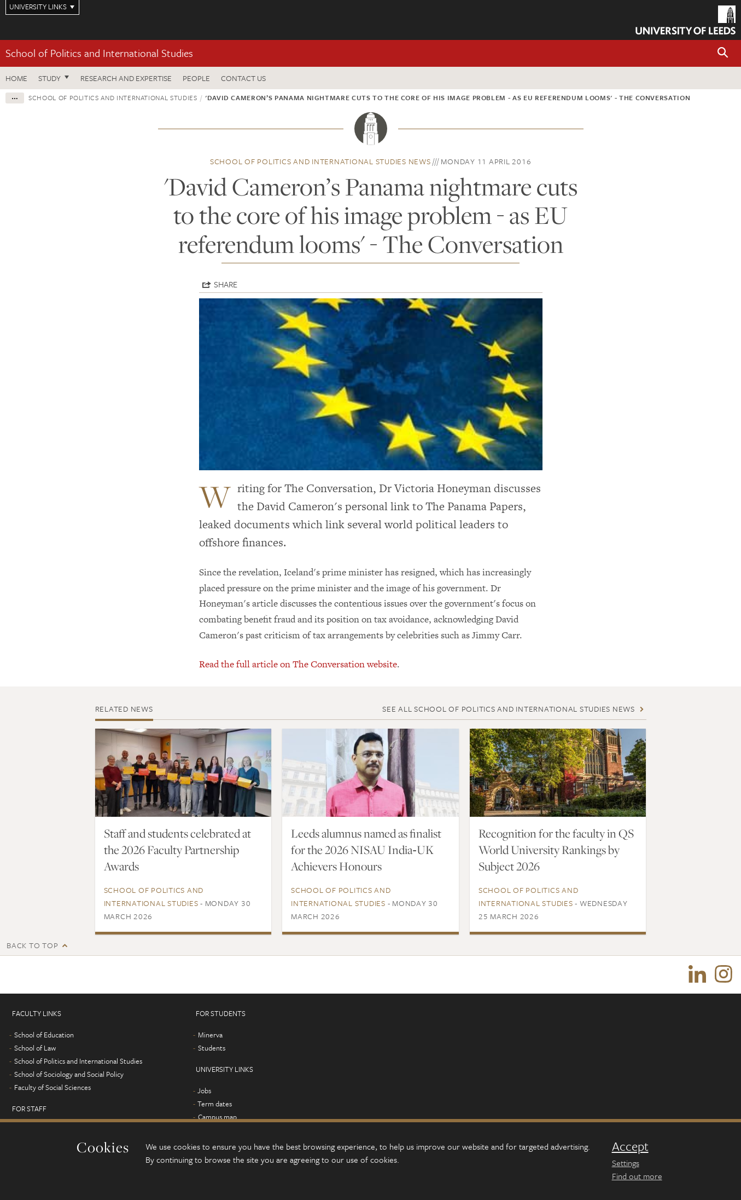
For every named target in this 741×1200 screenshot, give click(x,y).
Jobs (204, 1091)
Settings (625, 1163)
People (196, 78)
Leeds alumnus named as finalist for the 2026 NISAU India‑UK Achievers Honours (366, 849)
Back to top (32, 945)
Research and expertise (126, 78)
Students (211, 1048)
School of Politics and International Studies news (320, 161)
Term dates (214, 1104)
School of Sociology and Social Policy (69, 1074)
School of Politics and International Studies (99, 52)
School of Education (44, 1035)
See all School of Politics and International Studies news (508, 708)
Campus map (217, 1117)
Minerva (210, 1035)
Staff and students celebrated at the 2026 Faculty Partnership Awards (177, 849)
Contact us (243, 78)
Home (16, 78)
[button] (723, 53)
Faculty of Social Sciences (52, 1087)
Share (225, 284)
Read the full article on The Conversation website (298, 664)
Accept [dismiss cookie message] (630, 1146)
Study (49, 78)
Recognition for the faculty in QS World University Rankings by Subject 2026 (556, 849)
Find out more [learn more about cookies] (637, 1176)
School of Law (35, 1048)
